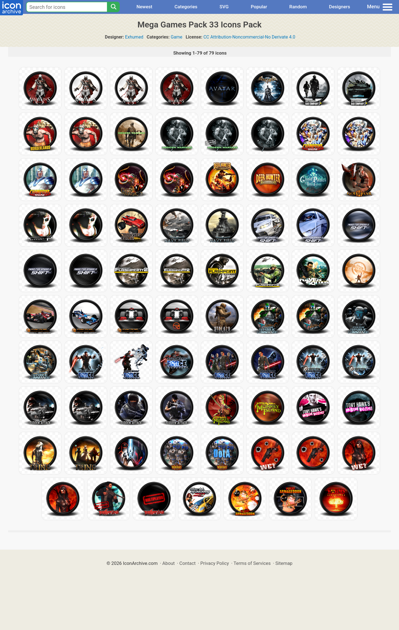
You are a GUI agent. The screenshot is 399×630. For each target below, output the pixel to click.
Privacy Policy (214, 563)
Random (298, 6)
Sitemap (284, 563)
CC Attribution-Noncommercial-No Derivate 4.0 (249, 37)
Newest (144, 6)
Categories (186, 6)
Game (176, 37)
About (168, 563)
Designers (339, 6)
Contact (187, 563)
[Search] (113, 7)
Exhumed (134, 37)
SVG (224, 6)
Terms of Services (252, 563)
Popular (259, 6)
